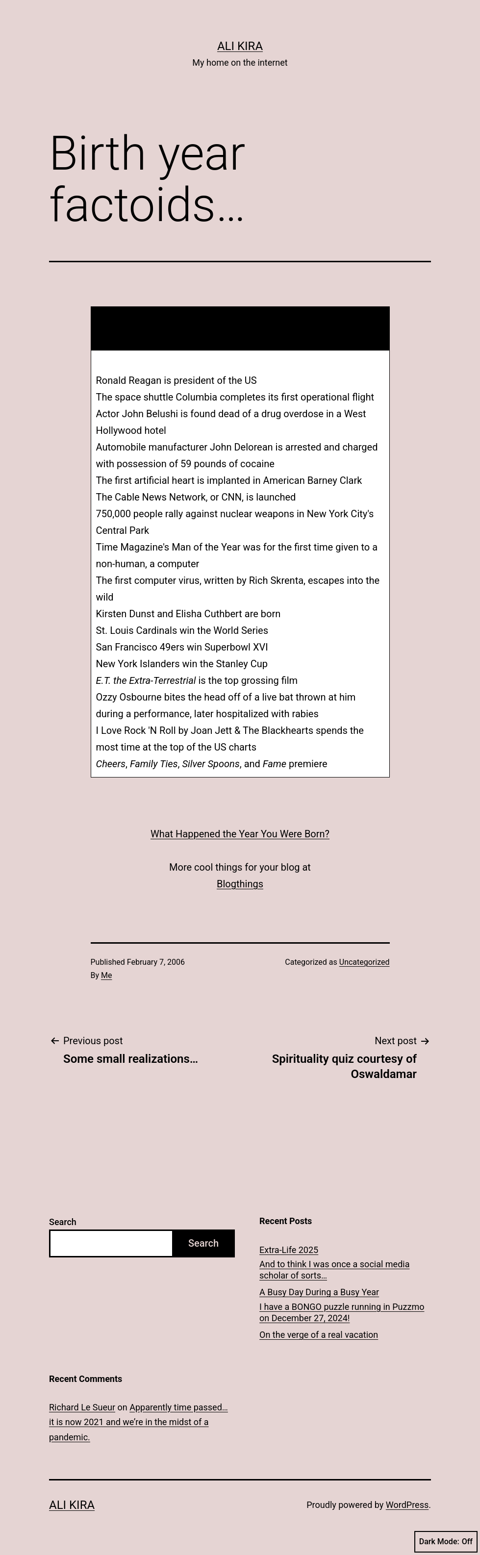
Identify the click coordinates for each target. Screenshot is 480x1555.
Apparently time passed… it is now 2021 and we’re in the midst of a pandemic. (138, 1422)
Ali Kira (240, 46)
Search (62, 1222)
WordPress (407, 1505)
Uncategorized (364, 962)
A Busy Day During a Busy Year (319, 1292)
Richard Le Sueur (82, 1407)
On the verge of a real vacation (318, 1334)
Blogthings (240, 884)
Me (106, 975)
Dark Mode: (446, 1542)
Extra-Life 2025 (288, 1250)
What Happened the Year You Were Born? (240, 834)
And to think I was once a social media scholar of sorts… (334, 1269)
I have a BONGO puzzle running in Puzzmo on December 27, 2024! (341, 1312)
